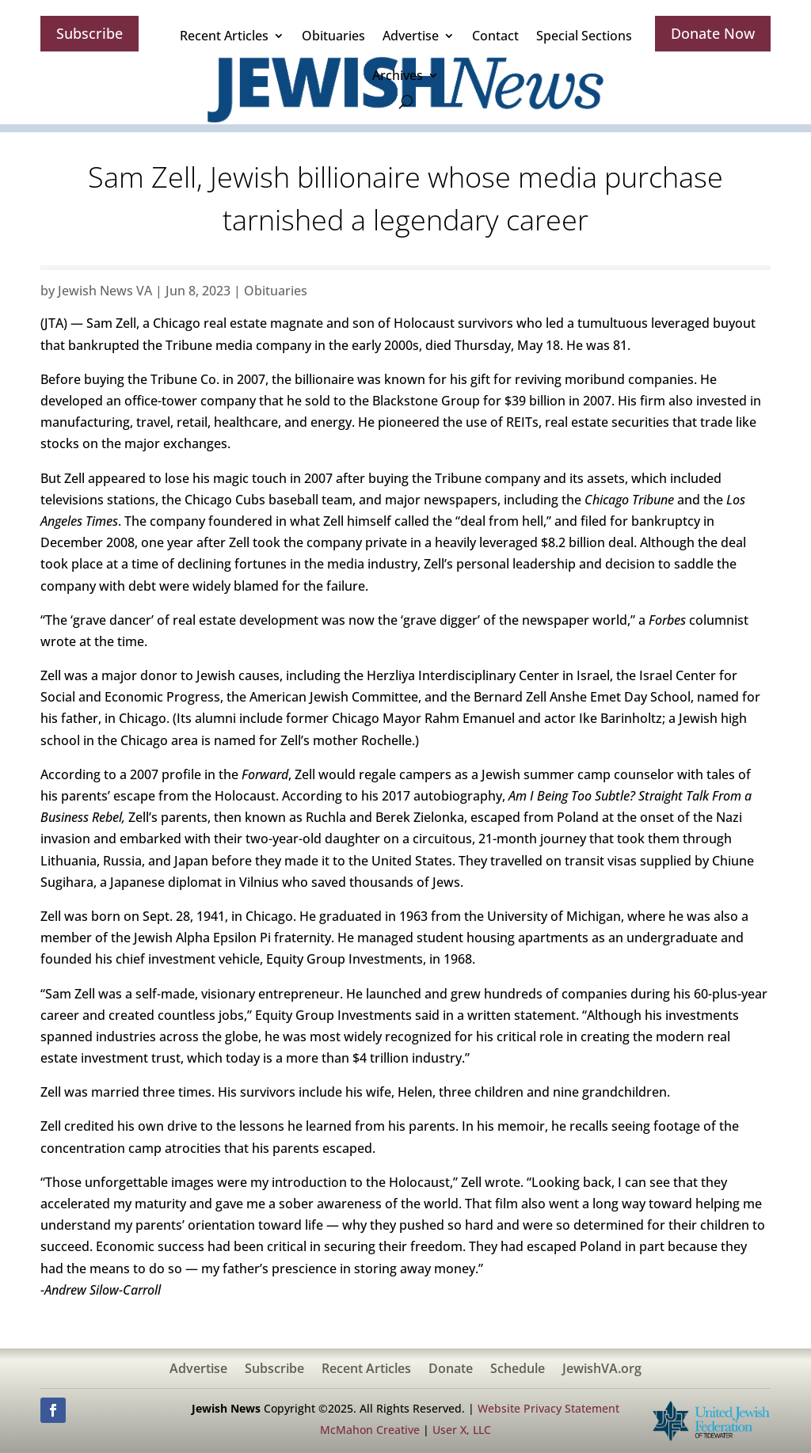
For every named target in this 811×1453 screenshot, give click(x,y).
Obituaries (333, 35)
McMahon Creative (370, 1429)
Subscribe (89, 33)
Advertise (411, 35)
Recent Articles (224, 35)
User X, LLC (461, 1429)
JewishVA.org (602, 1370)
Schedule (517, 1370)
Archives (397, 75)
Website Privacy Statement (548, 1408)
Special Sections (584, 35)
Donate (450, 1370)
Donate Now (713, 33)
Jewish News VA (105, 290)
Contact (495, 35)
